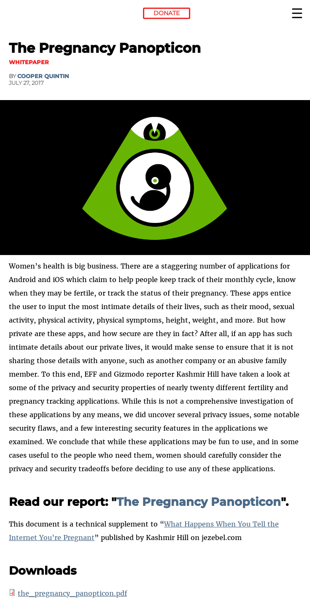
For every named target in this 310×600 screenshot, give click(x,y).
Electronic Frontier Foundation (32, 15)
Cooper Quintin (43, 76)
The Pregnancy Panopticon (198, 502)
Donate (167, 13)
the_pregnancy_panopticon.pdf (72, 593)
